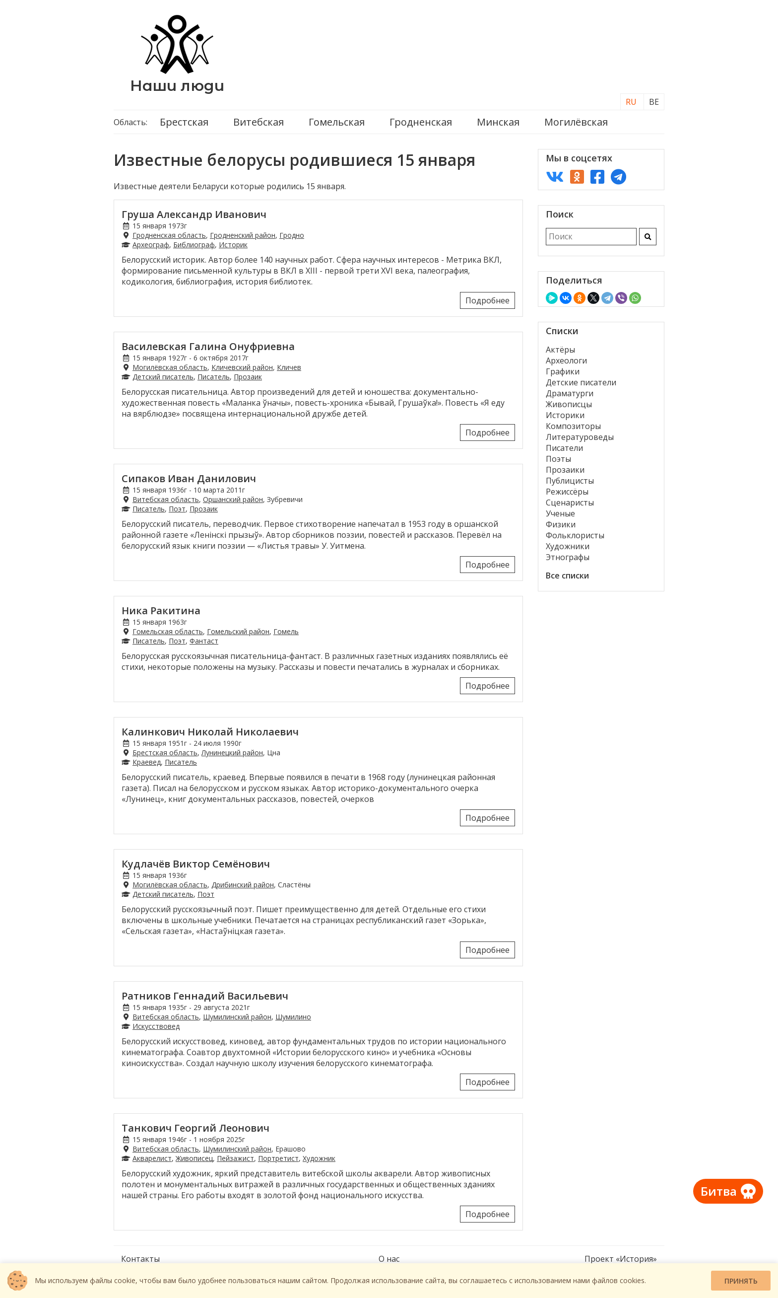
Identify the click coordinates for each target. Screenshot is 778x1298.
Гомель (286, 631)
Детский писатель (163, 376)
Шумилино (293, 1016)
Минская (498, 122)
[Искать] (647, 236)
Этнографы (567, 557)
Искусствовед (156, 1026)
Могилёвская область (169, 367)
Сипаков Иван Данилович (189, 478)
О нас (389, 1258)
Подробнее (487, 300)
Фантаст (204, 641)
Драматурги (569, 393)
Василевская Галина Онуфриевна (208, 346)
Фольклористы (575, 535)
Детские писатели (581, 382)
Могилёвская (576, 122)
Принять (741, 1281)
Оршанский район (233, 499)
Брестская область (164, 752)
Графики (563, 371)
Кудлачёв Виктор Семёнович (196, 863)
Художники (567, 546)
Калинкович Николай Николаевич (210, 731)
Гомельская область (167, 631)
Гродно (291, 235)
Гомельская (337, 122)
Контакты (140, 1258)
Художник (319, 1158)
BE (654, 101)
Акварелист (152, 1158)
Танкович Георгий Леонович (195, 1128)
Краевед (146, 762)
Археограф (150, 244)
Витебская (258, 122)
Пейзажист (235, 1158)
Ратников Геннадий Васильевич (205, 996)
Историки (565, 415)
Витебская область (165, 499)
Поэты (558, 458)
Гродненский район (242, 235)
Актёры (560, 349)
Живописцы (569, 404)
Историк (233, 244)
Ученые (560, 513)
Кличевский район (242, 367)
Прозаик (248, 376)
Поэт (177, 508)
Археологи (566, 360)
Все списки (567, 575)
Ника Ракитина (161, 610)
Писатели (564, 447)
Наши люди (177, 85)
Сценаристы (570, 502)
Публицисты (570, 480)
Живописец (194, 1158)
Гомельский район (238, 631)
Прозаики (565, 469)
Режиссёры (567, 491)
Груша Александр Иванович (194, 214)
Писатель (213, 376)
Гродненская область (169, 235)
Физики (561, 524)
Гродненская (420, 122)
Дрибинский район (242, 884)
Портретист (278, 1158)
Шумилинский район (237, 1016)
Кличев (289, 367)
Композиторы (573, 426)
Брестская (184, 122)
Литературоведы (580, 437)
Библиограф (194, 244)
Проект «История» (620, 1258)
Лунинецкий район (232, 752)
